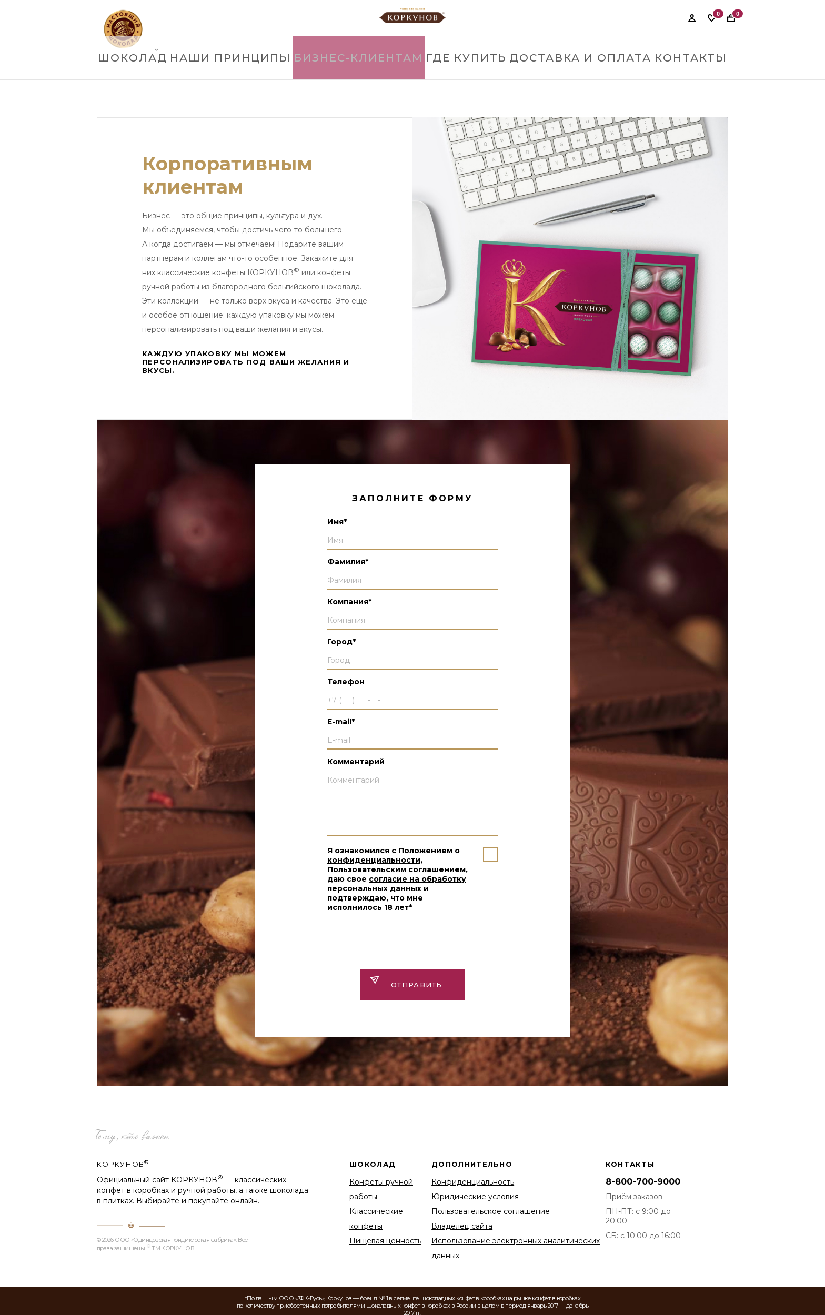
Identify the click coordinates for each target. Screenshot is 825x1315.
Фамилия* (347, 562)
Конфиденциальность (472, 1182)
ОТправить (416, 984)
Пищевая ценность (385, 1241)
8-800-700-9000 (643, 1182)
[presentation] (407, 939)
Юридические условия (475, 1196)
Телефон (346, 681)
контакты (689, 78)
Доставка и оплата (582, 78)
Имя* (337, 522)
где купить (470, 78)
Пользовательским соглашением (396, 869)
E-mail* (341, 721)
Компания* (349, 601)
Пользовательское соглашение (490, 1211)
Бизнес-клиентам (364, 78)
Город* (341, 641)
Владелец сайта (461, 1226)
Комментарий (356, 761)
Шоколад (134, 78)
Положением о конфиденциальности (393, 855)
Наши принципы (240, 78)
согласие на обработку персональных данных (396, 883)
